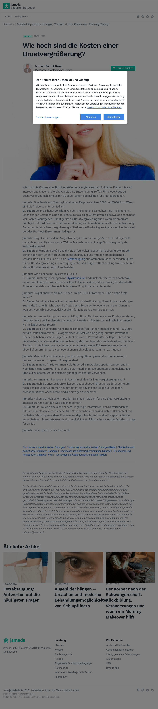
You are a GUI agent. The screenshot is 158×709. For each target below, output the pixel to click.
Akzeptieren (114, 117)
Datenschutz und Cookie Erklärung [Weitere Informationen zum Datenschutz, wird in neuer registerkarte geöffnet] (104, 107)
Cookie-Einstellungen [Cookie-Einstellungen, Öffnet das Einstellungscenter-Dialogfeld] (47, 117)
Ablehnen (91, 117)
